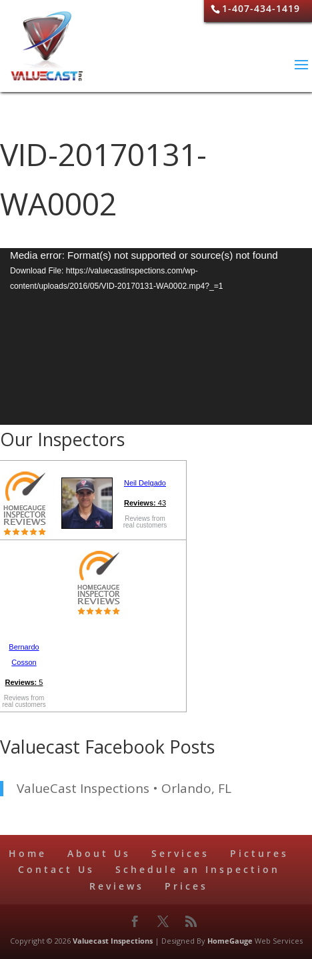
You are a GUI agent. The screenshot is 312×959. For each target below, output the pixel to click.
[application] (156, 336)
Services (180, 853)
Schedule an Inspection (197, 869)
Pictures (259, 853)
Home (28, 853)
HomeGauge (230, 941)
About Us (99, 853)
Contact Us (56, 869)
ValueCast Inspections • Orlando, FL (124, 788)
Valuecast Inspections (113, 941)
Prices (186, 886)
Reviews (116, 886)
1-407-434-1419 (261, 8)
